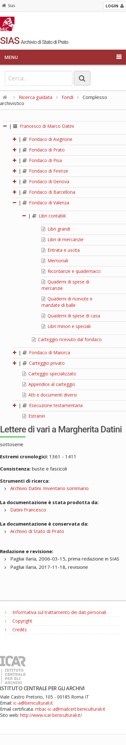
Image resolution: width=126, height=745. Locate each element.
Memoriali (54, 261)
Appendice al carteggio (48, 384)
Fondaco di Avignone (47, 139)
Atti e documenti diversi (49, 395)
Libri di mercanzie (62, 239)
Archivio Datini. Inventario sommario (49, 488)
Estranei (33, 416)
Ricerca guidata (35, 97)
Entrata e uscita (60, 250)
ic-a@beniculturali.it (33, 703)
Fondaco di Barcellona (49, 192)
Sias (8, 5)
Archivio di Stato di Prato (37, 531)
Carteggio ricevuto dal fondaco (67, 339)
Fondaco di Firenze (45, 171)
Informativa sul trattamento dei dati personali (55, 612)
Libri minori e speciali (66, 326)
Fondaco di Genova (46, 181)
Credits (16, 629)
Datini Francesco (28, 509)
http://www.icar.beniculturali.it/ (51, 715)
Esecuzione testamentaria (53, 405)
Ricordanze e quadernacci (70, 271)
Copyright (18, 621)
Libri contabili (49, 216)
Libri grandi (55, 229)
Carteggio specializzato (49, 374)
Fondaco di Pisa (42, 160)
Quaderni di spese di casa (70, 316)
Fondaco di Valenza (46, 203)
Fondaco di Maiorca (46, 352)
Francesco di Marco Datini (43, 126)
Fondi (67, 97)
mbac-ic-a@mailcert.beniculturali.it (70, 709)
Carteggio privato (44, 363)
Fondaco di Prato (44, 150)
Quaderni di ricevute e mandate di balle (67, 302)
